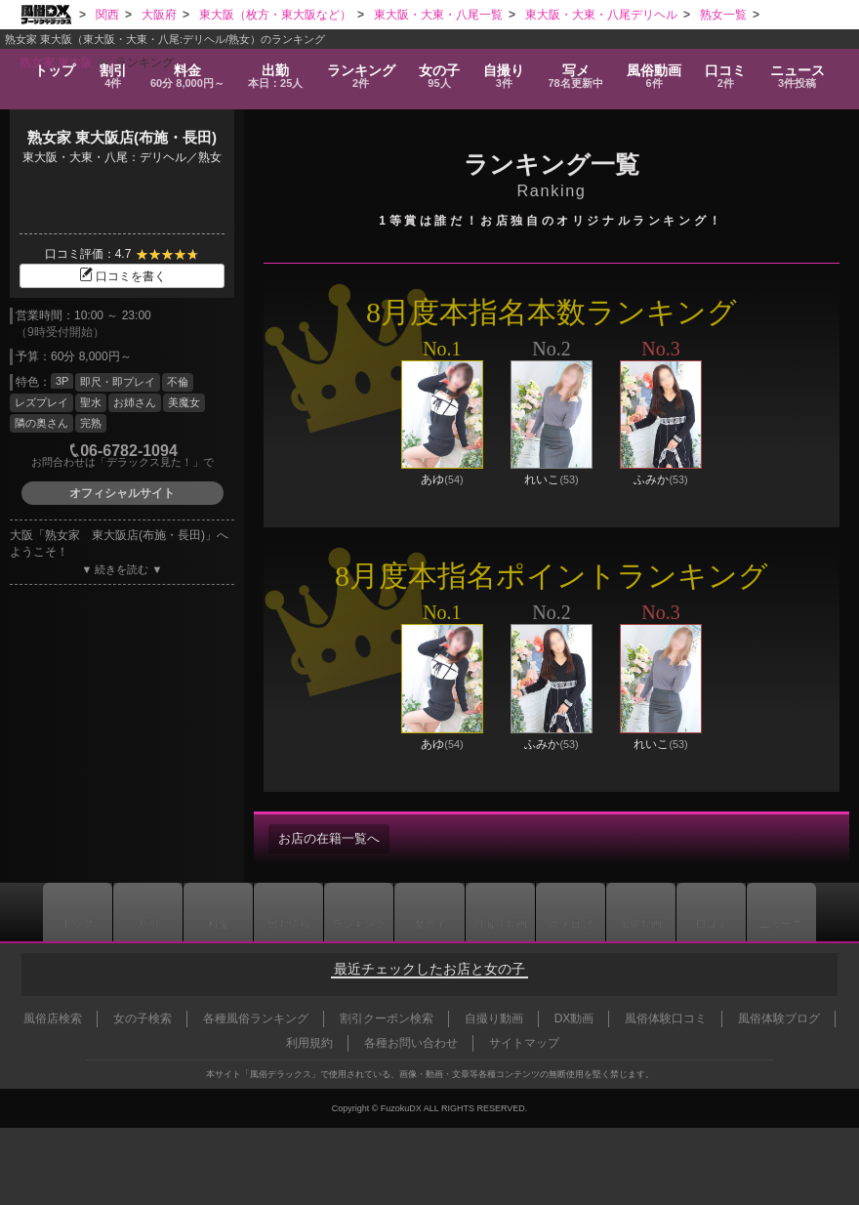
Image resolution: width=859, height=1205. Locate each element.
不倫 (177, 382)
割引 (108, 70)
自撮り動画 (503, 912)
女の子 (441, 70)
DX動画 (574, 1018)
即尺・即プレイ (117, 382)
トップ (49, 64)
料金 (185, 70)
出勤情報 (282, 912)
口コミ (731, 70)
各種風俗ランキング (255, 1018)
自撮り (506, 70)
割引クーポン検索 (386, 1018)
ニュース (803, 70)
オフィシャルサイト (122, 493)
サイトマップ (524, 1043)
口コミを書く (122, 276)
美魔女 (184, 402)
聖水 (91, 402)
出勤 (277, 70)
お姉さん (134, 402)
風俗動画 (660, 70)
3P (62, 381)
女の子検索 (142, 1018)
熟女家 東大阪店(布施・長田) (122, 137)
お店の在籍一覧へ (333, 839)
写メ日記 (576, 912)
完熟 (91, 423)
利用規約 (309, 1043)
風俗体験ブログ (779, 1018)
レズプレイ (41, 402)
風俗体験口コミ (666, 1018)
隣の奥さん (41, 423)
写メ (580, 70)
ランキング (363, 70)
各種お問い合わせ (411, 1043)
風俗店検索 (52, 1018)
